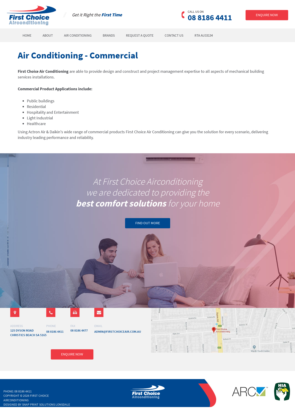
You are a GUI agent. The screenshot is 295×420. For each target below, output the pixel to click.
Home (27, 35)
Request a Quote (140, 35)
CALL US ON (196, 12)
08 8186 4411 (210, 17)
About (48, 35)
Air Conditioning (78, 35)
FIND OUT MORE (147, 223)
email (98, 326)
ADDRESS (16, 326)
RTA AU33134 (204, 35)
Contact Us (174, 35)
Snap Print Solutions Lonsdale (46, 407)
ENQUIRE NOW (267, 15)
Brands (109, 35)
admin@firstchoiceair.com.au (117, 331)
